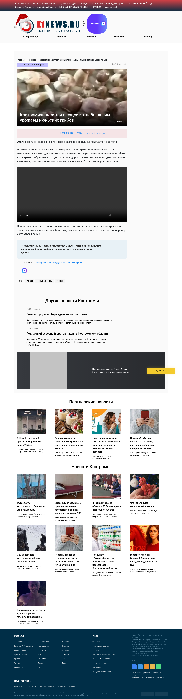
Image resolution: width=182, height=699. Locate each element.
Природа (32, 60)
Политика (65, 646)
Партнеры (90, 36)
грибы (30, 281)
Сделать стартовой (99, 663)
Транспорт (147, 36)
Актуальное (18, 667)
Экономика (66, 642)
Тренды (41, 663)
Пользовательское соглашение (104, 655)
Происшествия (43, 646)
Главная (21, 60)
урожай (60, 281)
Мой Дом (84, 3)
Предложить (23, 3)
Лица (64, 663)
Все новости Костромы (35, 64)
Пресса (17, 659)
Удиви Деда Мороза (46, 7)
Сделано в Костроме (24, 7)
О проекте (96, 642)
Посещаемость (98, 667)
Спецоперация (31, 36)
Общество (42, 659)
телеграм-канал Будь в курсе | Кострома (59, 262)
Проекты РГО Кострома (23, 646)
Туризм (17, 663)
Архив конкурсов (21, 655)
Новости (62, 36)
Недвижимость (44, 642)
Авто (63, 659)
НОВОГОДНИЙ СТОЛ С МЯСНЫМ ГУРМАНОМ (79, 7)
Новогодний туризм (115, 3)
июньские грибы (44, 281)
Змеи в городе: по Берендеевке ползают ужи (56, 314)
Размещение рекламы (101, 646)
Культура (65, 655)
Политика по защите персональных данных (149, 678)
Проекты (119, 36)
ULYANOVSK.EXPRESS (66, 687)
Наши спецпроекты (21, 650)
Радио (40, 667)
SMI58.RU (18, 687)
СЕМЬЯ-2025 (97, 3)
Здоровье (65, 650)
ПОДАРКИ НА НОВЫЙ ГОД (139, 3)
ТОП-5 (35, 3)
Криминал (42, 655)
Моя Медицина (48, 3)
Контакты (96, 650)
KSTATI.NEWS (31, 687)
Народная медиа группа (101, 672)
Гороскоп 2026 (110, 7)
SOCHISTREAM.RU (47, 687)
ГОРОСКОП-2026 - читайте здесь (88, 133)
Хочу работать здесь (67, 3)
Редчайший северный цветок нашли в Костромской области (67, 333)
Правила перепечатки (101, 659)
